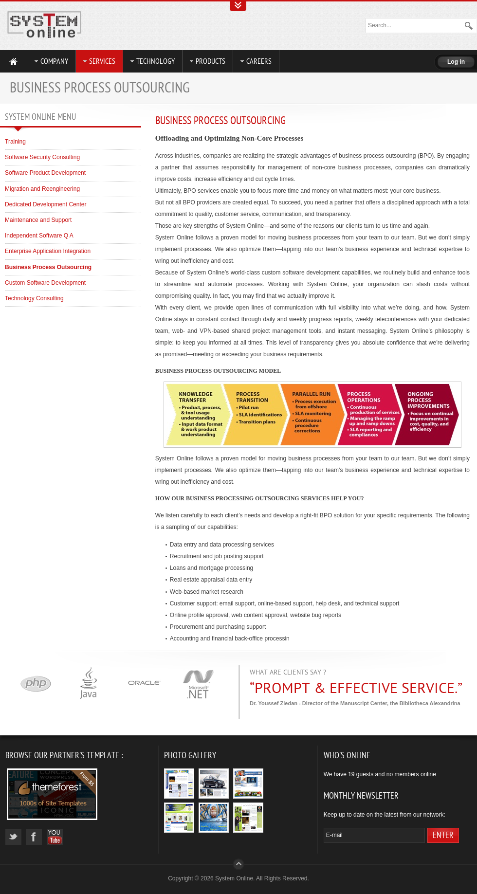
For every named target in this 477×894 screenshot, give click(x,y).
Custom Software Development (45, 282)
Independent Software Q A (39, 235)
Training (15, 141)
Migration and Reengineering (42, 188)
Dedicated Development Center (45, 204)
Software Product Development (45, 172)
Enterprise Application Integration (48, 251)
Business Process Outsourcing (220, 120)
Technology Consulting (34, 298)
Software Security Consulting (42, 157)
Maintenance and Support (38, 220)
